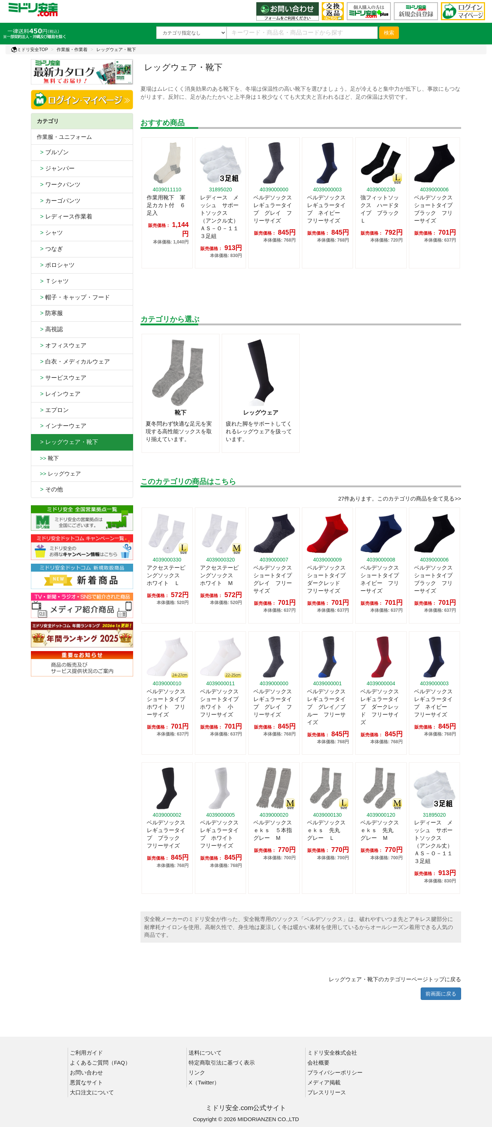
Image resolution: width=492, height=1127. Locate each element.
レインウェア (59, 394)
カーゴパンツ (59, 201)
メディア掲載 (324, 1082)
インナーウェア (61, 426)
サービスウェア (61, 378)
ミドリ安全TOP (29, 49)
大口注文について (92, 1092)
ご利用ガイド (86, 1053)
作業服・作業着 (72, 49)
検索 (389, 33)
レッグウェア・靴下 (116, 49)
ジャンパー (56, 168)
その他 (50, 489)
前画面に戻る (440, 994)
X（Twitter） (204, 1082)
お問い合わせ (86, 1072)
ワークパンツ (59, 184)
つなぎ (50, 249)
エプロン (53, 410)
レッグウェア (59, 473)
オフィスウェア (61, 345)
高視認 (50, 329)
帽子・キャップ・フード (73, 297)
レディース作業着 (64, 216)
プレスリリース (326, 1092)
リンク (197, 1072)
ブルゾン (53, 152)
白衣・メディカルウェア (73, 361)
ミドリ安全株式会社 (332, 1053)
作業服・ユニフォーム (64, 137)
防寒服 (50, 313)
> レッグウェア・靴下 (67, 442)
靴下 (48, 458)
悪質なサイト (86, 1082)
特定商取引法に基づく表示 (222, 1062)
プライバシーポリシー (335, 1072)
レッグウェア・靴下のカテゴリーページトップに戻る (395, 979)
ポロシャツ (56, 265)
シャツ (50, 233)
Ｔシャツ (53, 281)
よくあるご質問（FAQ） (100, 1062)
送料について (205, 1053)
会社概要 (318, 1062)
